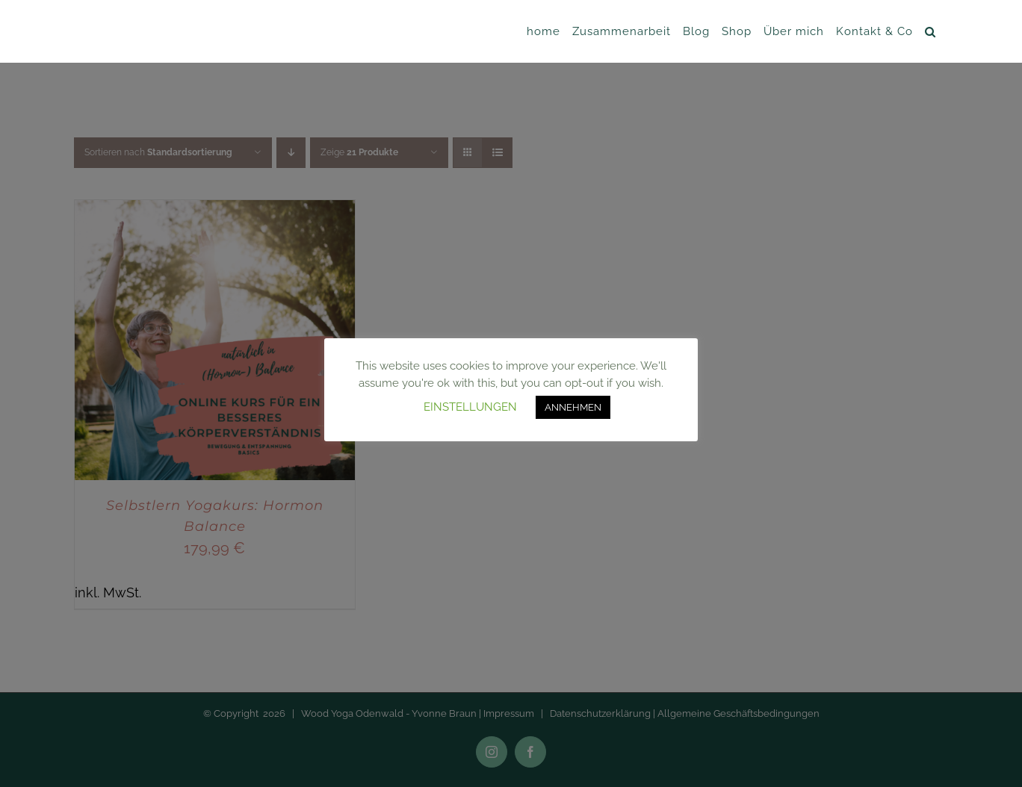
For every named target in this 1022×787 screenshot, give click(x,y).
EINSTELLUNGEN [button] (470, 407)
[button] (930, 31)
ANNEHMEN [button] (573, 407)
